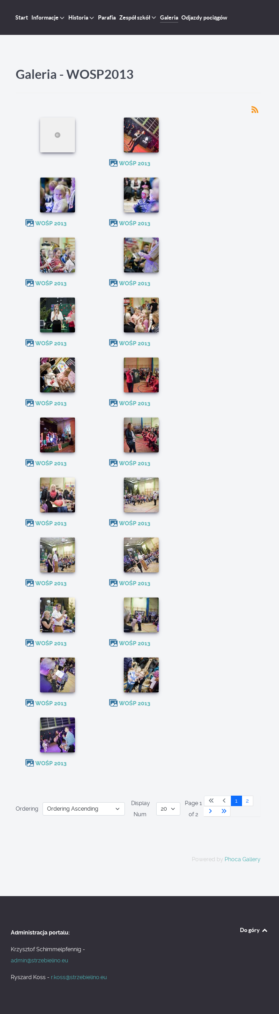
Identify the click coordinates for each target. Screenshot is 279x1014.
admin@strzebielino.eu (39, 960)
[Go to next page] (210, 811)
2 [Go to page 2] (247, 800)
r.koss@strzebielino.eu (79, 977)
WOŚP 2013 (134, 163)
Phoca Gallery (243, 859)
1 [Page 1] (236, 800)
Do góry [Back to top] (254, 930)
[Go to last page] (224, 811)
